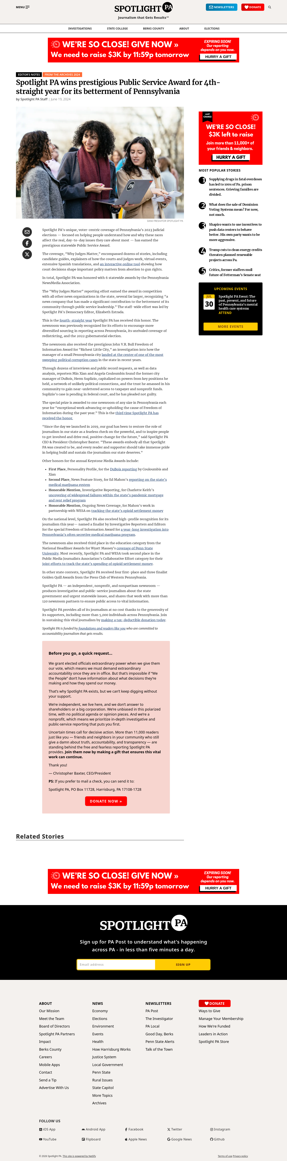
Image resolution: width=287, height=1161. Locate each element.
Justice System (104, 1057)
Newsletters (158, 1003)
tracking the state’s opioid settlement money (127, 511)
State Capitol (103, 1087)
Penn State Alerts (159, 1041)
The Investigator (159, 1018)
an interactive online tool (120, 264)
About (184, 28)
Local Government (107, 1064)
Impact (45, 1041)
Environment (103, 1026)
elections (211, 28)
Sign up (183, 964)
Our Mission (49, 1011)
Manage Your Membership (221, 1018)
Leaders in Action (213, 1034)
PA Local (152, 1026)
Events (97, 1034)
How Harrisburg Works (111, 1049)
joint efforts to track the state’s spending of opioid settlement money (97, 564)
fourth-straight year (76, 320)
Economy (100, 1011)
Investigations (80, 28)
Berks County (153, 28)
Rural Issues (102, 1080)
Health (97, 1041)
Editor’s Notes (29, 74)
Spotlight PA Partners (57, 1034)
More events (230, 326)
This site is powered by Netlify (79, 1156)
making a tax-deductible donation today (133, 620)
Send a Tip (47, 1080)
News (97, 1003)
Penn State (101, 1072)
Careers (45, 1057)
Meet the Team (51, 1018)
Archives (99, 1103)
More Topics (102, 1095)
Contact (45, 1072)
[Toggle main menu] (22, 7)
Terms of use (225, 1156)
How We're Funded (214, 1026)
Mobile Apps (49, 1064)
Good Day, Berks (159, 1034)
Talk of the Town (159, 1049)
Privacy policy (240, 1156)
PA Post (151, 1011)
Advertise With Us (54, 1087)
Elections (99, 1018)
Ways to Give (209, 1011)
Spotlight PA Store (214, 1041)
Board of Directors (54, 1026)
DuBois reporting (123, 469)
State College (117, 28)
